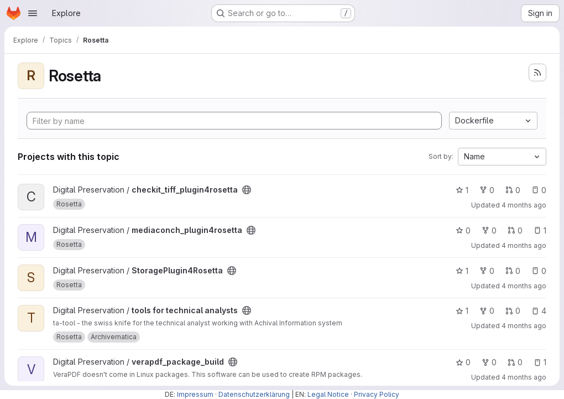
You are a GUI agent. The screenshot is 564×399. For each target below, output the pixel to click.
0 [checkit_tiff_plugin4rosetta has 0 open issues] (538, 190)
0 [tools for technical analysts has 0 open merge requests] (512, 310)
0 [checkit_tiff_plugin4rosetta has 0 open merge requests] (512, 190)
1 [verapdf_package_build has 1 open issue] (540, 362)
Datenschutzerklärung (254, 394)
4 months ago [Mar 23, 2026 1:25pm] (524, 326)
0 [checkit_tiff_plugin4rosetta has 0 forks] (486, 190)
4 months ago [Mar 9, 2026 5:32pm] (524, 377)
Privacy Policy (376, 394)
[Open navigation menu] (32, 13)
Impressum (195, 394)
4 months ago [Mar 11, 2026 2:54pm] (524, 205)
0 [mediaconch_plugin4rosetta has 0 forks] (489, 230)
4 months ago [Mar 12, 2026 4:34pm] (524, 245)
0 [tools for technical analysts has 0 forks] (486, 310)
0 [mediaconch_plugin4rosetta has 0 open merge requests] (515, 230)
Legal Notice (328, 394)
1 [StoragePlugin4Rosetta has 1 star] (462, 271)
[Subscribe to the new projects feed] (537, 72)
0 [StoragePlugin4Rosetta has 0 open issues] (538, 271)
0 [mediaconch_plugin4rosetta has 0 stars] (463, 230)
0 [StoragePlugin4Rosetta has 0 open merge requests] (512, 271)
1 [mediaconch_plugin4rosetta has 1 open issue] (540, 230)
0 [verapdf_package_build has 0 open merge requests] (515, 362)
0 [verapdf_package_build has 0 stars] (463, 362)
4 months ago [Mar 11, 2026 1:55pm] (524, 286)
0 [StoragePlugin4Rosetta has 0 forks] (486, 271)
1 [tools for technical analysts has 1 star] (462, 310)
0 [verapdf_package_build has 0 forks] (489, 362)
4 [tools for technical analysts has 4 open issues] (538, 310)
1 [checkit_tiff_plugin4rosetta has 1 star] (462, 190)
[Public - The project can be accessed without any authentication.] (246, 189)
